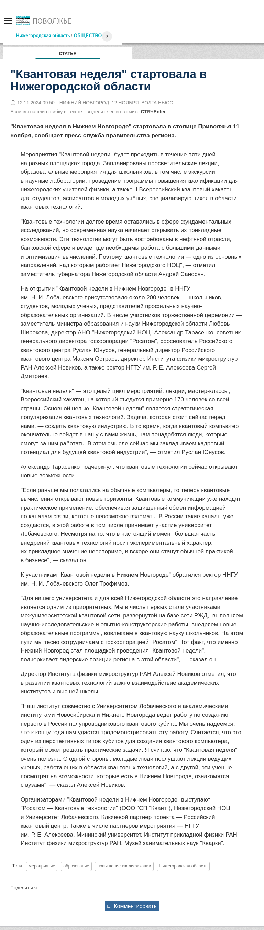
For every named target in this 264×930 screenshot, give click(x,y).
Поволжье (52, 21)
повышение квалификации (124, 866)
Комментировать (132, 906)
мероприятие (42, 866)
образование (76, 866)
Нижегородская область (42, 35)
